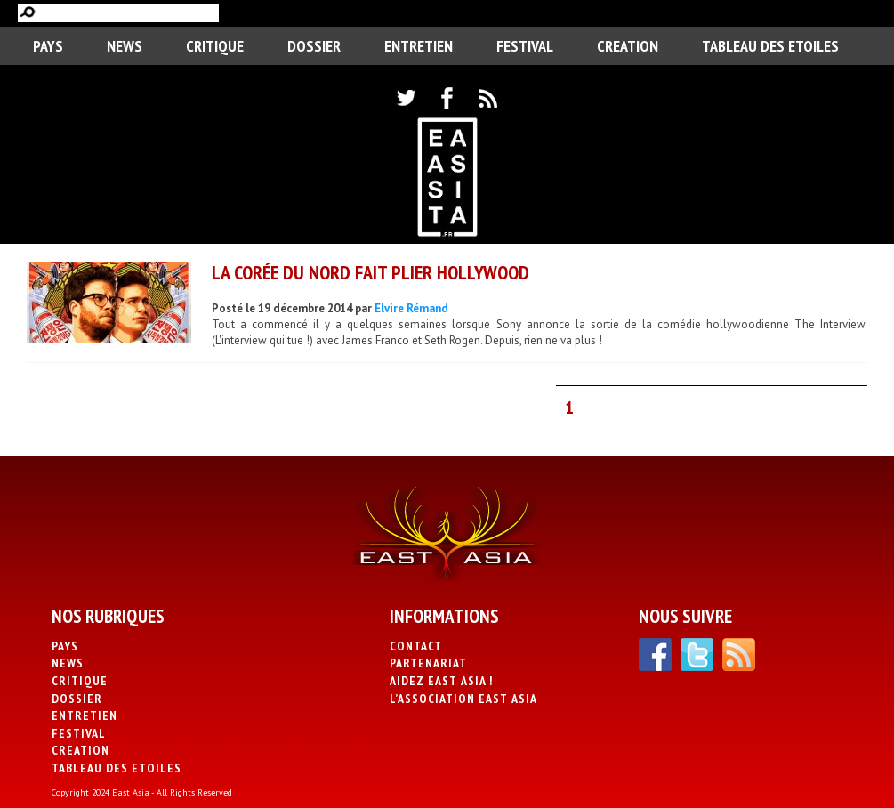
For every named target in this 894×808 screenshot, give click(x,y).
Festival (524, 46)
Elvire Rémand (411, 308)
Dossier (314, 46)
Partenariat (428, 663)
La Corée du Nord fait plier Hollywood (370, 272)
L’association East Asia (463, 699)
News (124, 46)
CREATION (627, 46)
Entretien (418, 46)
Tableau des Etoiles (770, 46)
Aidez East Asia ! (441, 681)
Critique (215, 46)
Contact (416, 646)
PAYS (48, 46)
